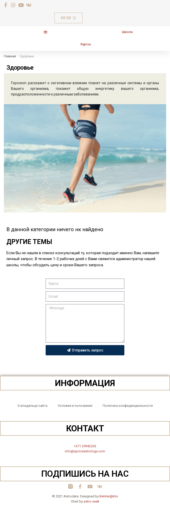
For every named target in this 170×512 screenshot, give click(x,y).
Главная (10, 56)
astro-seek (91, 501)
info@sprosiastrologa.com (85, 451)
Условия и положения (75, 406)
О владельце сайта (32, 406)
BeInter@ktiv (108, 496)
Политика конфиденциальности (128, 406)
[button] (45, 32)
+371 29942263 (85, 446)
